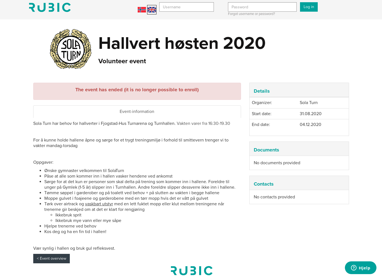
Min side (50, 7)
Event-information (137, 111)
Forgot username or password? (251, 14)
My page (191, 270)
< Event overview (51, 258)
